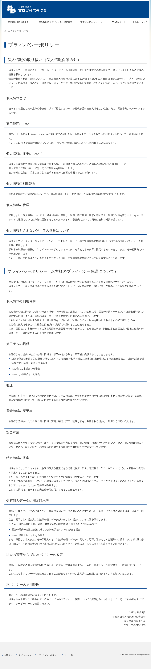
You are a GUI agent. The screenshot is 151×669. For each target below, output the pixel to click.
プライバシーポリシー (48, 655)
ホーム (7, 31)
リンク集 (69, 655)
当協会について (138, 22)
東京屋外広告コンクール (89, 22)
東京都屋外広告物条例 (16, 22)
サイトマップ (25, 655)
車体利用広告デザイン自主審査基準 (52, 22)
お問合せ (8, 655)
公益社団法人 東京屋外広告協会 (26, 9)
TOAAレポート (116, 22)
